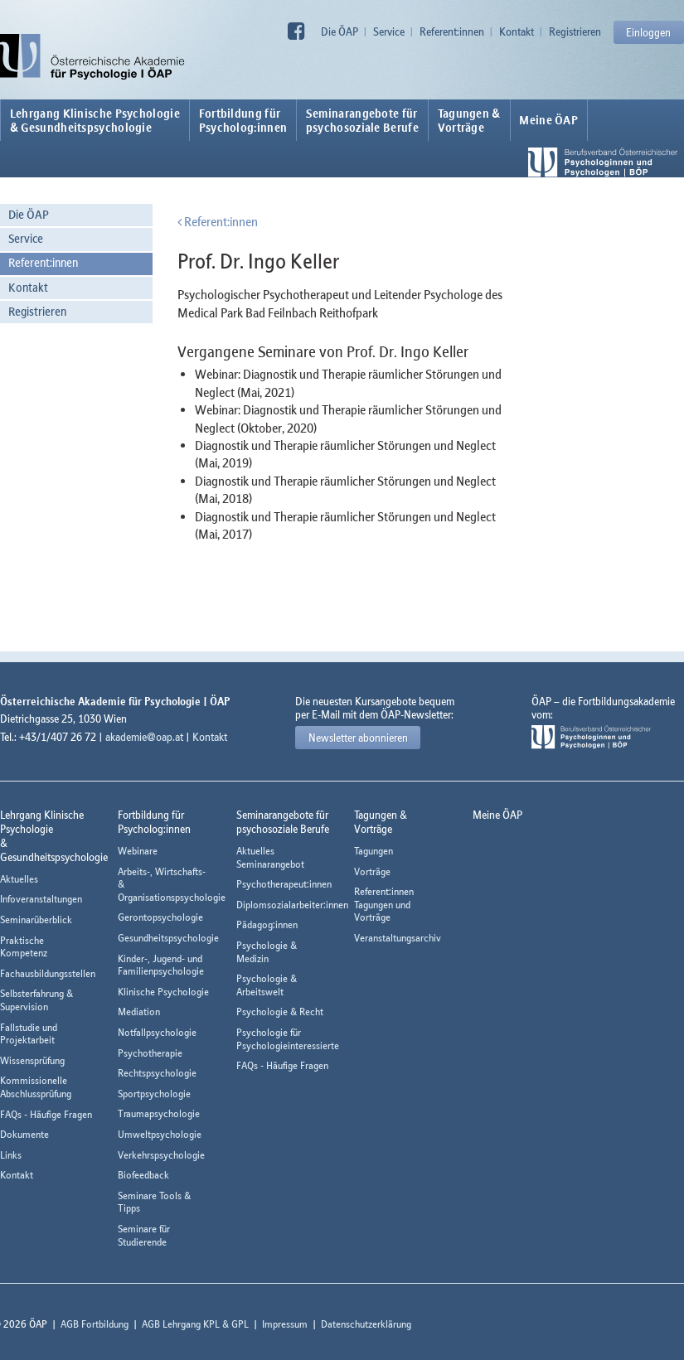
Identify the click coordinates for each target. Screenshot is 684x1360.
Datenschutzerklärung (366, 1324)
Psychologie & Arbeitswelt (266, 985)
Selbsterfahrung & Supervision (36, 1000)
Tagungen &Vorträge (469, 120)
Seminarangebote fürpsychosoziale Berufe (362, 120)
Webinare (138, 851)
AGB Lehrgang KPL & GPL (195, 1324)
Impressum (285, 1324)
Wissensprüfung (32, 1060)
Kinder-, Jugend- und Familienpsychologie (161, 965)
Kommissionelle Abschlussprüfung (35, 1087)
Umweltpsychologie (159, 1134)
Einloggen (648, 32)
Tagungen (373, 851)
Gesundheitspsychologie (168, 938)
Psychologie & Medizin (266, 952)
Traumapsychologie (159, 1113)
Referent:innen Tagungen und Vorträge (384, 904)
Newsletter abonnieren (358, 737)
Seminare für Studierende (144, 1235)
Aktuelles (19, 879)
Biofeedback (143, 1175)
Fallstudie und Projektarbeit (28, 1034)
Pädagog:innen (267, 924)
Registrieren (575, 31)
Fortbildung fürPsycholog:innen (243, 120)
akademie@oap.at (144, 736)
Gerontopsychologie (160, 917)
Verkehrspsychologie (161, 1155)
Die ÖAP (339, 31)
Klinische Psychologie (163, 991)
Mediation (139, 1011)
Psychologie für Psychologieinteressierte (287, 1039)
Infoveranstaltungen (41, 899)
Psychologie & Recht (279, 1011)
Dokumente (24, 1134)
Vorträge (372, 871)
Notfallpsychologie (157, 1032)
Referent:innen (452, 31)
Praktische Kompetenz (23, 947)
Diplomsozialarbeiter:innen (292, 904)
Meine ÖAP (548, 120)
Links (11, 1155)
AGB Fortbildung (95, 1324)
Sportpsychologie (154, 1093)
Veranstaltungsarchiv (397, 938)
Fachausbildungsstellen (47, 973)
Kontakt (516, 31)
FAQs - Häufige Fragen (46, 1114)
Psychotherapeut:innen (284, 884)
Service (389, 31)
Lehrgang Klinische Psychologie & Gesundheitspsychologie (95, 120)
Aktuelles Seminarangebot (270, 857)
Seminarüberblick (36, 919)
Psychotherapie (150, 1053)
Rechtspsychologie (157, 1073)
